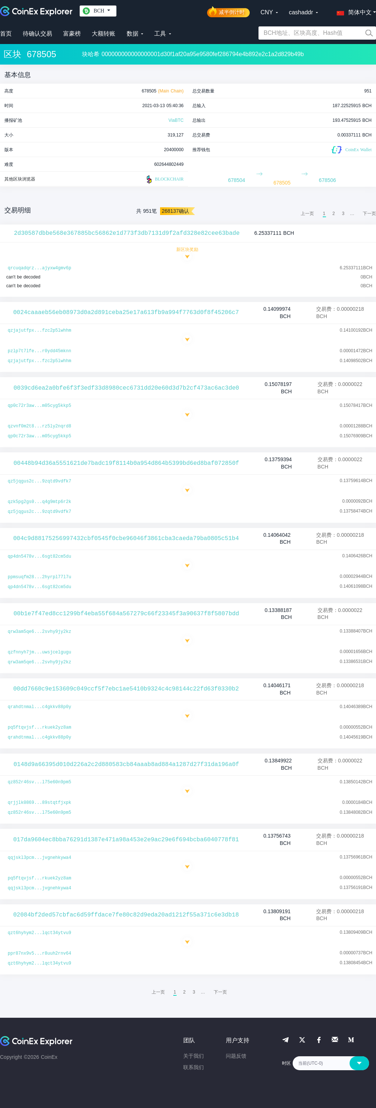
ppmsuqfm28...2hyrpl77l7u (39, 577)
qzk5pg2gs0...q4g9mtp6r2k (39, 501)
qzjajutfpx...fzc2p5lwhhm (39, 330)
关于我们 (193, 1056)
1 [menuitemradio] (324, 213)
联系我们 (193, 1067)
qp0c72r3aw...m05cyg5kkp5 (39, 405)
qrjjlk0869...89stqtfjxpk (39, 802)
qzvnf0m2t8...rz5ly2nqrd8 (39, 426)
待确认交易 (37, 33)
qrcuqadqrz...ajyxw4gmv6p (39, 268)
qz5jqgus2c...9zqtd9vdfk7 (39, 481)
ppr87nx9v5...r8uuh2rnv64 (39, 953)
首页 (6, 33)
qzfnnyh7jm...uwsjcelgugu (39, 652)
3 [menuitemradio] (343, 213)
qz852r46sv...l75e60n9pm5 (39, 782)
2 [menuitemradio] (333, 213)
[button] (352, 11)
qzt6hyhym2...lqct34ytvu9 (39, 933)
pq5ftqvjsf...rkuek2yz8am (39, 727)
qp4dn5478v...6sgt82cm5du (39, 556)
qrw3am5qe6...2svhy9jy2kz (39, 631)
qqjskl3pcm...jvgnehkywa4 (39, 857)
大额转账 (103, 33)
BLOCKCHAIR (164, 179)
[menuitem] (369, 213)
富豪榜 (72, 33)
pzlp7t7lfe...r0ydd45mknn (39, 351)
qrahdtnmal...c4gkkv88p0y (39, 707)
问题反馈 (236, 1056)
